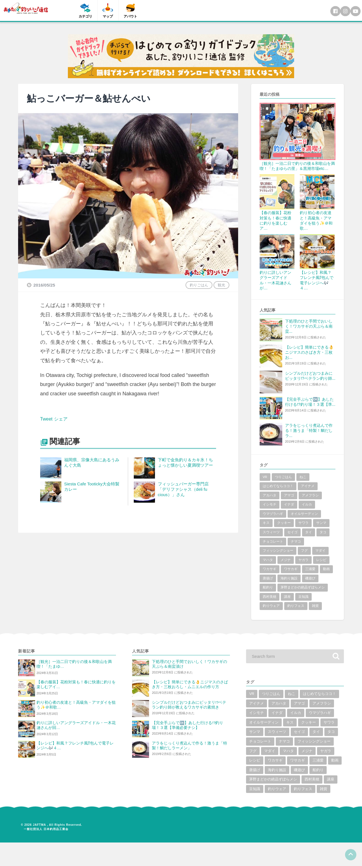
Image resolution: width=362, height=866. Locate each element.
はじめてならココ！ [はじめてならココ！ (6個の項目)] (278, 486)
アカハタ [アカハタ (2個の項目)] (269, 495)
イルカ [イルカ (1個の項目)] (307, 504)
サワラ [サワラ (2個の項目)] (303, 522)
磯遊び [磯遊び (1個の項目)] (310, 578)
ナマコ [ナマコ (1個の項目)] (296, 541)
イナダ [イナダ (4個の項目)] (289, 504)
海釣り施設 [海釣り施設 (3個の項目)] (289, 578)
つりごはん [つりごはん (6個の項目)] (283, 477)
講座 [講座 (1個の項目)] (287, 596)
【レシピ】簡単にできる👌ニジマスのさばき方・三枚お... (309, 352)
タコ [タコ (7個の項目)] (323, 532)
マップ (108, 16)
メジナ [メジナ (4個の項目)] (286, 560)
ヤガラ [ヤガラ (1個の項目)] (303, 560)
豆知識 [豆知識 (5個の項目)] (303, 596)
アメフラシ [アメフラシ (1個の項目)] (310, 495)
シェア (62, 419)
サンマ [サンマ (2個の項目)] (321, 522)
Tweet (47, 419)
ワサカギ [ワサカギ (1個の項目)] (291, 569)
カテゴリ (85, 16)
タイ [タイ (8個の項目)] (308, 532)
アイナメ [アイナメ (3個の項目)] (307, 486)
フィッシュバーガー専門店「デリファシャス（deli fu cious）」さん (183, 489)
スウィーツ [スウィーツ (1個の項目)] (271, 532)
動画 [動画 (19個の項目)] (326, 569)
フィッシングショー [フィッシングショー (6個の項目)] (278, 550)
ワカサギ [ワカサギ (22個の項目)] (269, 569)
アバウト (130, 16)
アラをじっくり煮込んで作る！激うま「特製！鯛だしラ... (309, 430)
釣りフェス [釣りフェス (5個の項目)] (295, 605)
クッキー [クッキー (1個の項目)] (284, 522)
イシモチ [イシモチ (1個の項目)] (269, 504)
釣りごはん (199, 285)
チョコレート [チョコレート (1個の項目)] (273, 541)
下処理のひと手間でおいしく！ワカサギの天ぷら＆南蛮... (309, 326)
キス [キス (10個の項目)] (266, 522)
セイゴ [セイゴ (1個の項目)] (292, 532)
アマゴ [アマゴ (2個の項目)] (289, 495)
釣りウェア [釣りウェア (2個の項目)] (271, 605)
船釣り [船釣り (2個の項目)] (268, 587)
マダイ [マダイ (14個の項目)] (320, 550)
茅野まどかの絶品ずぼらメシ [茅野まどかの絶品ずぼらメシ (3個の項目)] (303, 587)
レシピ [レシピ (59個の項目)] (321, 560)
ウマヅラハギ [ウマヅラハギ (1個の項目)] (273, 513)
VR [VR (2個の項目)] (265, 477)
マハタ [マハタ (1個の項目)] (268, 560)
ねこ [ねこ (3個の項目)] (302, 477)
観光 (221, 285)
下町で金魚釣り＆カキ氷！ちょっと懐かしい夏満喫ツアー (185, 462)
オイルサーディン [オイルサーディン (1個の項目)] (304, 513)
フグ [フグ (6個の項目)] (304, 550)
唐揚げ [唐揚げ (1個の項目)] (268, 578)
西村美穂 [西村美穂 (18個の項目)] (269, 596)
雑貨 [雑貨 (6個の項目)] (315, 605)
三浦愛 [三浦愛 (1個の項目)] (310, 569)
